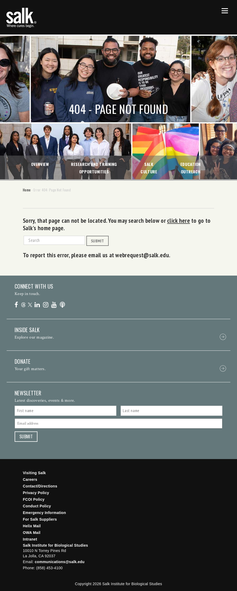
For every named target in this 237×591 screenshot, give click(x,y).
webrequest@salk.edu (141, 255)
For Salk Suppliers (40, 519)
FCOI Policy (34, 499)
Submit (97, 240)
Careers (30, 479)
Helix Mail (32, 526)
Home (27, 189)
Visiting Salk (34, 473)
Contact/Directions (40, 486)
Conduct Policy (37, 506)
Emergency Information (44, 513)
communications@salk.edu (59, 562)
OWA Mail (31, 532)
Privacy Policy (36, 493)
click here (178, 220)
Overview (40, 164)
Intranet (30, 539)
